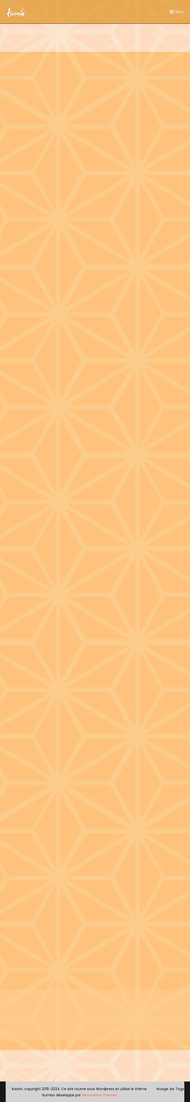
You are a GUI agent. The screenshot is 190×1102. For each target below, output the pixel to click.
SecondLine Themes (99, 1095)
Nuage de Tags (170, 1088)
